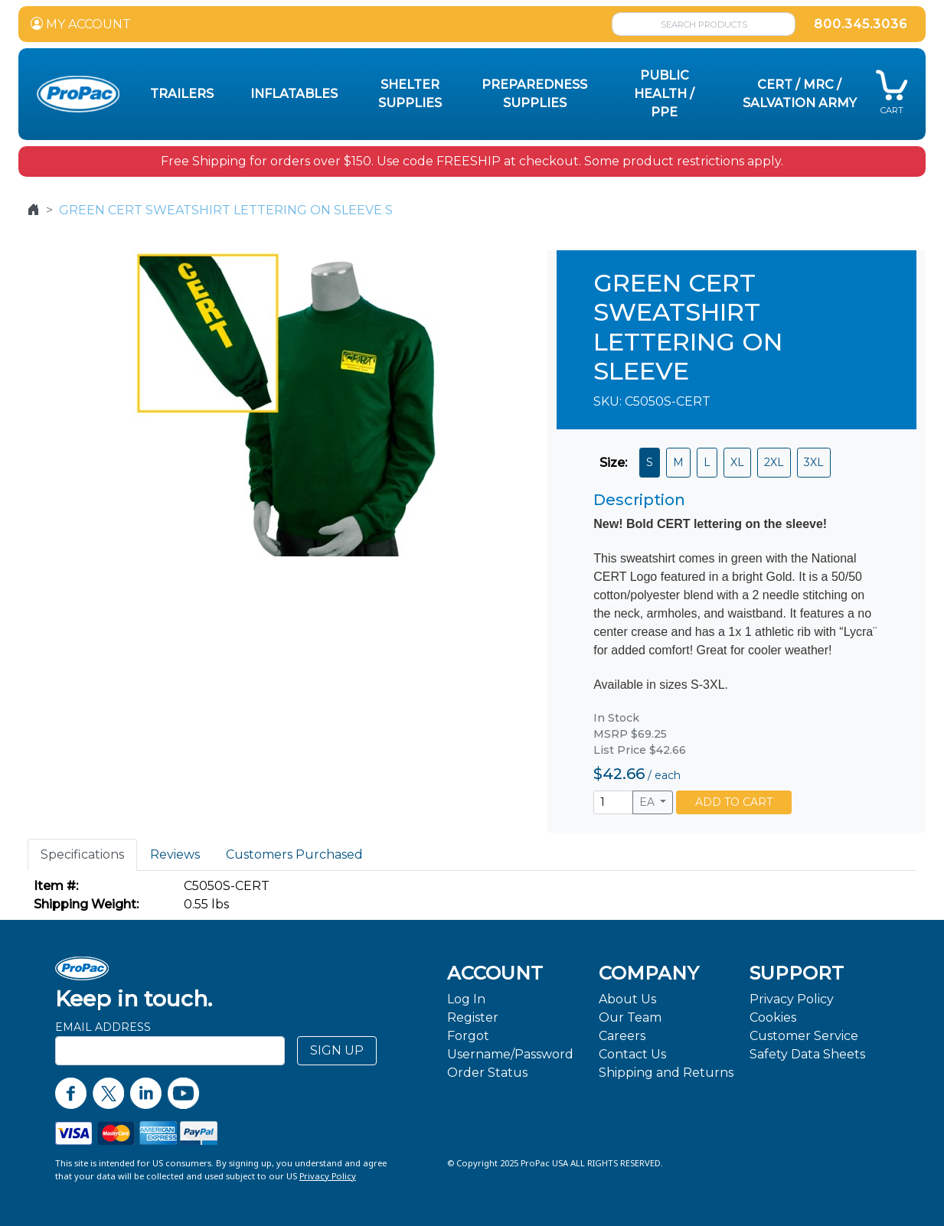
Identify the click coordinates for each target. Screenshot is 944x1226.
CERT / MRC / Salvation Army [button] (800, 93)
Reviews (175, 854)
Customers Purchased (294, 854)
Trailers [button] (182, 93)
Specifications (82, 854)
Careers (622, 1036)
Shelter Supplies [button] (410, 93)
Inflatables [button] (294, 93)
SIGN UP (337, 1050)
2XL (774, 462)
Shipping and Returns (666, 1072)
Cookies (773, 1017)
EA (648, 802)
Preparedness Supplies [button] (534, 93)
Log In (466, 999)
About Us (627, 999)
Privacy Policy (792, 999)
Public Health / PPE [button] (664, 93)
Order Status (487, 1072)
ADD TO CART (734, 802)
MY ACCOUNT (81, 24)
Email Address (103, 1027)
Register (472, 1017)
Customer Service (804, 1036)
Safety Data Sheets (807, 1054)
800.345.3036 (860, 24)
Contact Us (632, 1054)
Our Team (630, 1017)
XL (737, 462)
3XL (814, 462)
